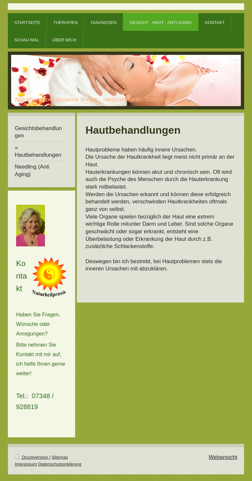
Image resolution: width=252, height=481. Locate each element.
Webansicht (223, 457)
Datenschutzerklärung (59, 464)
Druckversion (32, 457)
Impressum (26, 464)
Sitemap (60, 457)
